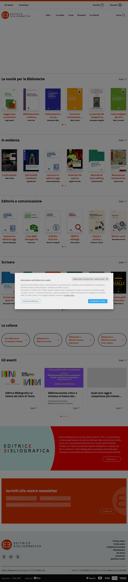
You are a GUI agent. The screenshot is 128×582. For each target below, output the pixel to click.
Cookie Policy (69, 295)
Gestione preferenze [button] (30, 301)
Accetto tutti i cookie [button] (97, 301)
